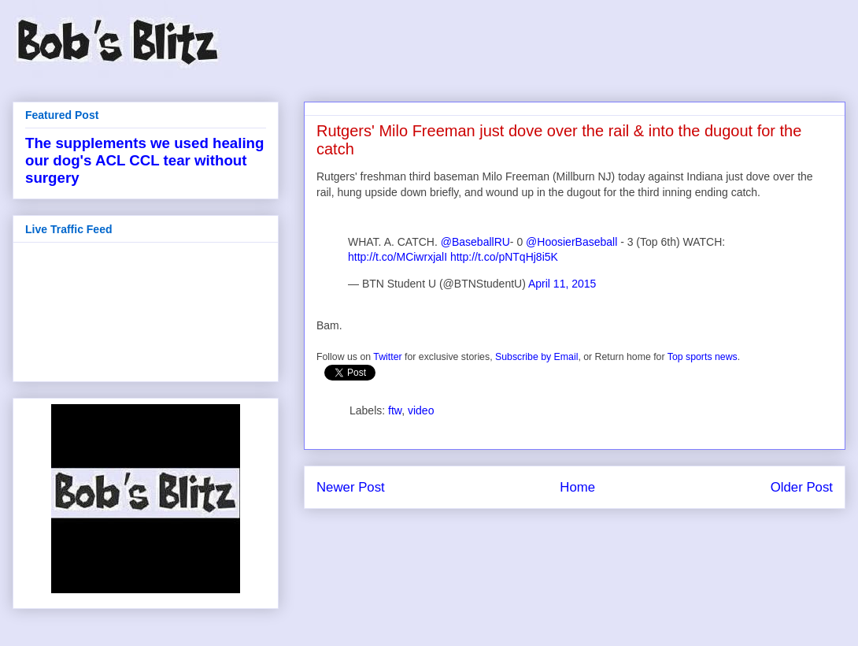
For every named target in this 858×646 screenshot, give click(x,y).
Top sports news (703, 356)
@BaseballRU (475, 242)
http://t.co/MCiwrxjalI (397, 257)
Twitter (387, 356)
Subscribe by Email (536, 356)
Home (577, 487)
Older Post (802, 487)
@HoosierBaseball (571, 242)
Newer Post (350, 487)
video (421, 410)
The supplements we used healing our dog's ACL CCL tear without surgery (144, 160)
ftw (394, 410)
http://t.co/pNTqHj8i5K (504, 257)
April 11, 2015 (562, 283)
